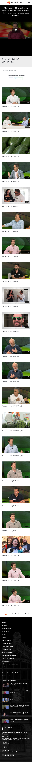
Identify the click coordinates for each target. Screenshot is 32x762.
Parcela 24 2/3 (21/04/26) (10, 605)
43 (25, 613)
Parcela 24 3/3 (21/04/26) (10, 580)
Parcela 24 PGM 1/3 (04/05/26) (12, 431)
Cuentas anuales (7, 652)
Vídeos (4, 637)
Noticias (4, 625)
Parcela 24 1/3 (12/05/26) (10, 331)
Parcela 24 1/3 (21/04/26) (10, 555)
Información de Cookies (9, 655)
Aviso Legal (5, 661)
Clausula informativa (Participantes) (13, 673)
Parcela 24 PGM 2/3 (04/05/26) (12, 456)
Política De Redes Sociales (10, 664)
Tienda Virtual (6, 643)
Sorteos (4, 670)
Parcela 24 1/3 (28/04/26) (10, 506)
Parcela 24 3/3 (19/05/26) (10, 281)
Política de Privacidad (8, 658)
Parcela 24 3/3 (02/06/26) (10, 106)
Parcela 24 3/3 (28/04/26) (10, 481)
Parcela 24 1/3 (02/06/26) (10, 156)
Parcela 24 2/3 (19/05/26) (10, 256)
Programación (6, 628)
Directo (4, 622)
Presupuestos (6, 649)
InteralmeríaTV (6, 640)
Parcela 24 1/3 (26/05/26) (10, 206)
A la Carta (5, 634)
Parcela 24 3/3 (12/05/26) (10, 356)
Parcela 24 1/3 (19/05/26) (10, 306)
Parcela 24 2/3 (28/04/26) (10, 531)
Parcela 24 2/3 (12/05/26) (10, 381)
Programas (5, 631)
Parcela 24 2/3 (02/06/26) (10, 131)
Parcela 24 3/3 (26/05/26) (10, 231)
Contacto (5, 667)
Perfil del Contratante (8, 646)
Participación (6, 676)
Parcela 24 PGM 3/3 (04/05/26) (12, 406)
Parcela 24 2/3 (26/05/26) (10, 181)
